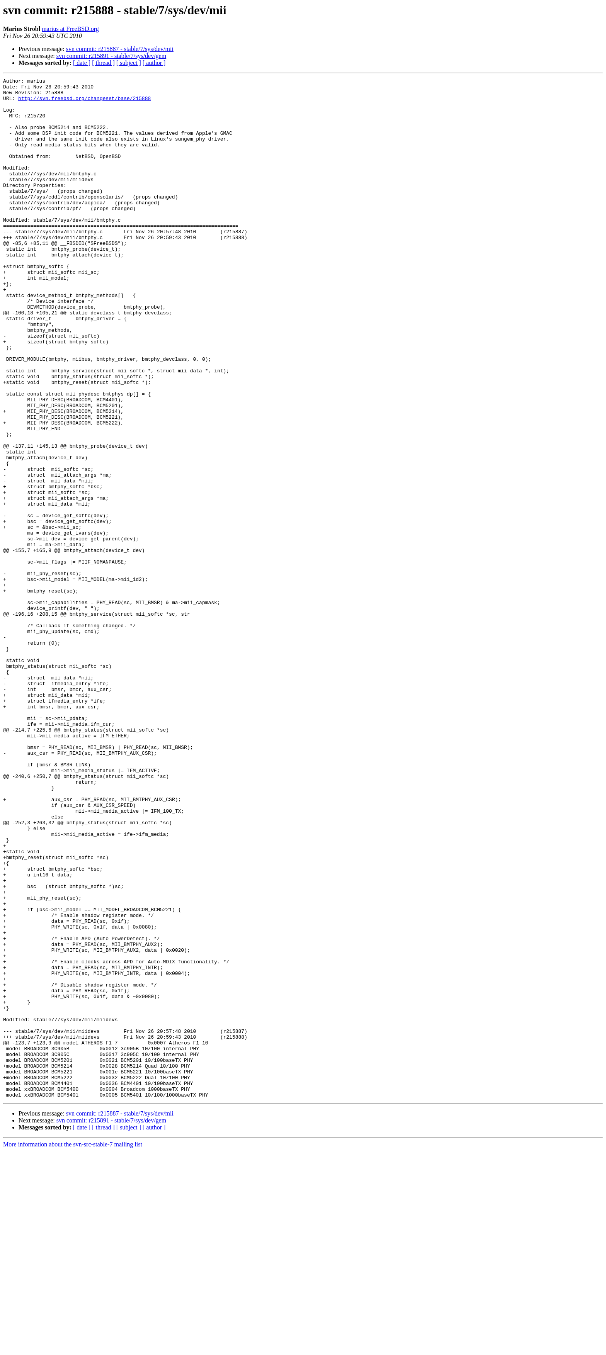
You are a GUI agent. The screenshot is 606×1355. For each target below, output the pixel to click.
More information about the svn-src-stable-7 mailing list (72, 1348)
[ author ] (154, 62)
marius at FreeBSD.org (70, 28)
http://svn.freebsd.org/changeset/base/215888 (84, 102)
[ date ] (81, 62)
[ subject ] (128, 62)
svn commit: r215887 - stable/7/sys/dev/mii (120, 49)
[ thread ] (103, 62)
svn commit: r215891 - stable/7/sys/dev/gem (111, 56)
